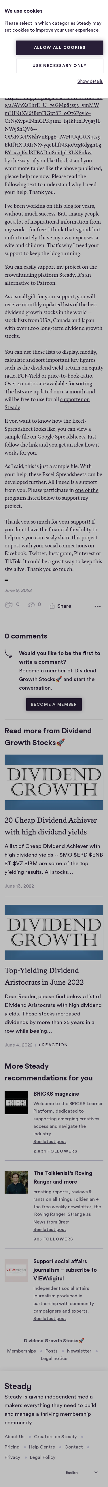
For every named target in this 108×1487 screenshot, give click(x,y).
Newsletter (79, 1350)
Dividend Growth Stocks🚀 (54, 1339)
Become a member (54, 703)
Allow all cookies (60, 48)
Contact (74, 1446)
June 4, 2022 (19, 1043)
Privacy (12, 1456)
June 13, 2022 (19, 884)
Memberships (21, 1350)
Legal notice (54, 1357)
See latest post (49, 1140)
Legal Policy (43, 1456)
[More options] (97, 605)
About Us (14, 1435)
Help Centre (42, 1446)
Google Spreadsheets (61, 437)
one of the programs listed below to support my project (51, 498)
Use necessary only (60, 66)
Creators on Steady (55, 1435)
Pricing (12, 1446)
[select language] (81, 1470)
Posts (52, 1350)
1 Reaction (53, 1044)
